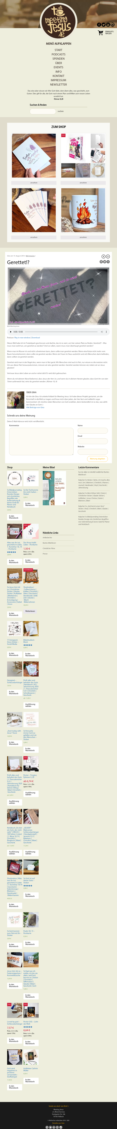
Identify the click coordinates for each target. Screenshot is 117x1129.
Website (81, 447)
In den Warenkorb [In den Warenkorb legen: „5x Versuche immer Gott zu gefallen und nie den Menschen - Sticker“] (30, 750)
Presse (45, 554)
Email (80, 436)
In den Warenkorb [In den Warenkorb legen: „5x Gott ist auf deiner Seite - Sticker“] (30, 895)
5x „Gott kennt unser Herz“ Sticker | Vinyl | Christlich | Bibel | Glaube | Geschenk (93, 508)
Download (36, 338)
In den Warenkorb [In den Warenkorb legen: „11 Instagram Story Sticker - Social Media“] (13, 655)
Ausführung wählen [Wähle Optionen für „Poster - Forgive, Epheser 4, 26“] (30, 794)
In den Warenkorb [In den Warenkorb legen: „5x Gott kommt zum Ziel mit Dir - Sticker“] (13, 946)
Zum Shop (58, 127)
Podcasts (58, 54)
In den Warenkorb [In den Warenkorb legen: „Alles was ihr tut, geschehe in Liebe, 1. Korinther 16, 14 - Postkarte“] (13, 562)
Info (58, 71)
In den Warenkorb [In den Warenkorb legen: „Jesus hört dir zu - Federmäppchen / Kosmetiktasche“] (13, 986)
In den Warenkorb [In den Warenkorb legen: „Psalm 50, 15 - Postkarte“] (30, 944)
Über (58, 63)
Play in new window (22, 338)
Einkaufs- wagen (109, 33)
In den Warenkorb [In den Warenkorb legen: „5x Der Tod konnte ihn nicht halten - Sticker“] (30, 505)
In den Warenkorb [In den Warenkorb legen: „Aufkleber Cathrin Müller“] (30, 1081)
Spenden (58, 58)
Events (58, 67)
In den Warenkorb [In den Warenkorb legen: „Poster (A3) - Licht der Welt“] (30, 1043)
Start (58, 50)
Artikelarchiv (47, 538)
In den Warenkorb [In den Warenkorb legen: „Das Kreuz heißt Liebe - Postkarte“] (30, 561)
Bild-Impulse (30, 256)
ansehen (33, 183)
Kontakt (58, 76)
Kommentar (14, 426)
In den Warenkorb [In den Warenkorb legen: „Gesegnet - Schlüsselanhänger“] (13, 693)
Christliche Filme (49, 548)
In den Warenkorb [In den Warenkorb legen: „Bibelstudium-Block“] (30, 655)
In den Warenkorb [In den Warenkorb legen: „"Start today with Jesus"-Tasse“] (13, 743)
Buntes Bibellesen (49, 543)
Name (80, 426)
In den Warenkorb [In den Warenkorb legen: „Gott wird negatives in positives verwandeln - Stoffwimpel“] (13, 1087)
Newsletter (58, 84)
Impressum (58, 80)
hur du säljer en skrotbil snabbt (89, 472)
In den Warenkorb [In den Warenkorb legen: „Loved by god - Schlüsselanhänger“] (13, 1040)
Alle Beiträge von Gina (35, 408)
